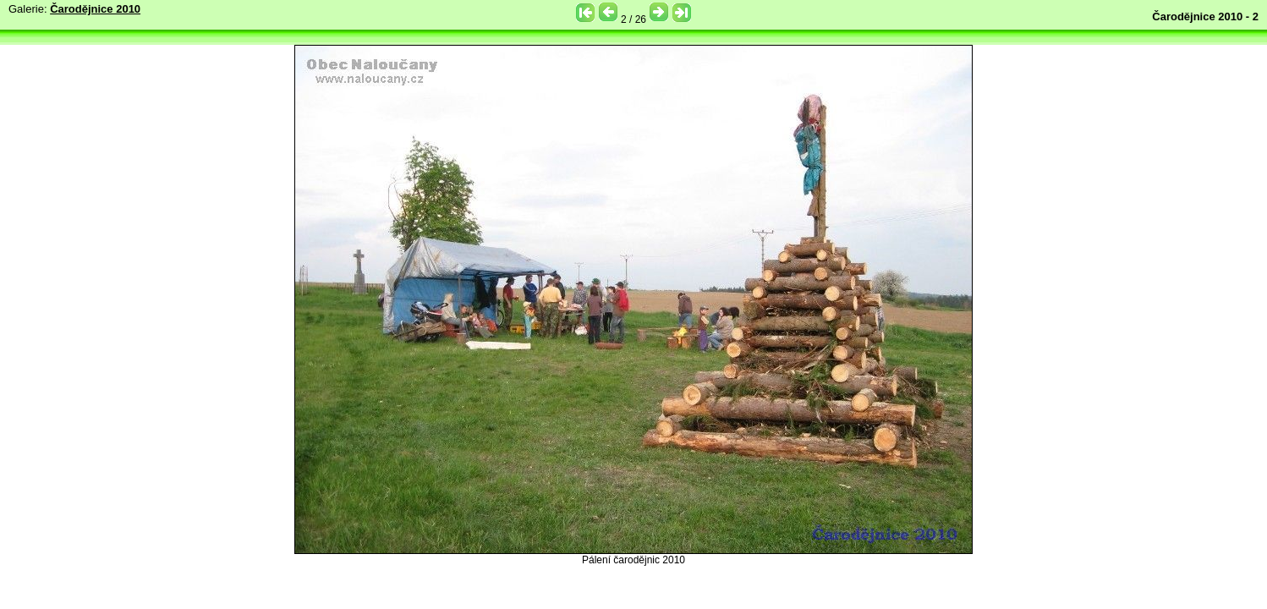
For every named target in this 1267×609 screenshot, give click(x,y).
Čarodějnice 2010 (95, 9)
